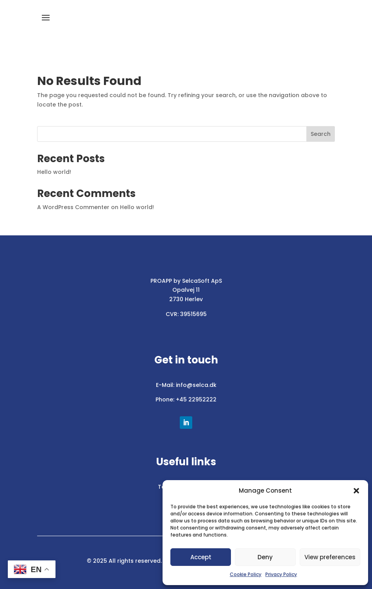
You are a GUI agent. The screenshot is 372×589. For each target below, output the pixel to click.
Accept (200, 557)
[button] (356, 491)
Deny (265, 557)
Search (321, 134)
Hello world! (54, 172)
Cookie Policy (245, 574)
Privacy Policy (281, 574)
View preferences (330, 557)
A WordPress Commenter (73, 207)
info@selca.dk (196, 385)
